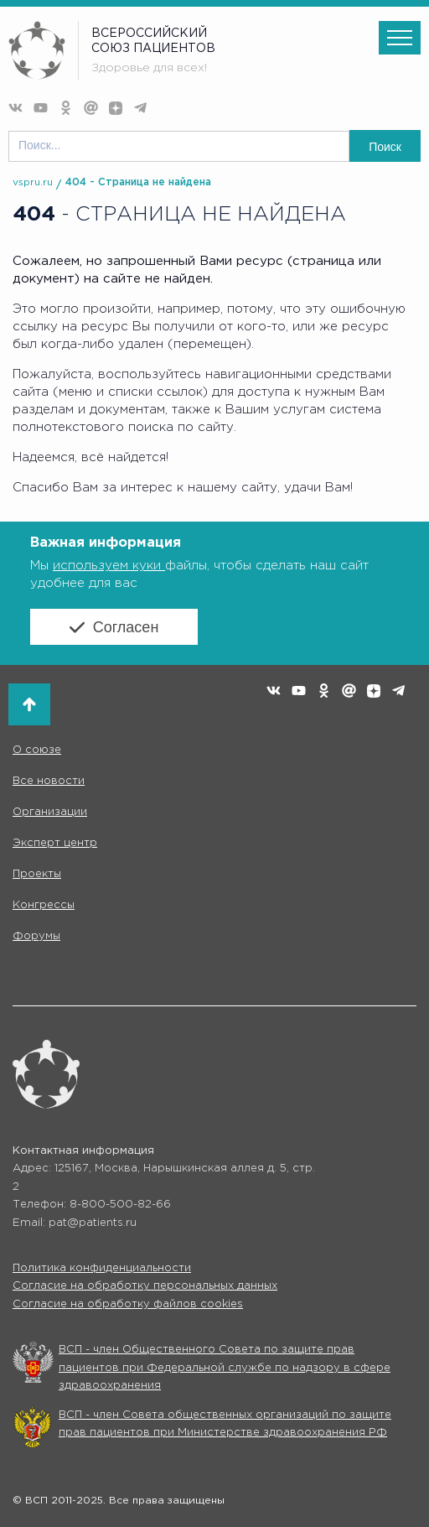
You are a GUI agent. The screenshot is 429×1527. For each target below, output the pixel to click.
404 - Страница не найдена (138, 182)
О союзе (37, 750)
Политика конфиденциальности (102, 1268)
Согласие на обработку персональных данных (145, 1286)
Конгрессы (44, 905)
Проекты (37, 874)
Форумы (36, 936)
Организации (50, 812)
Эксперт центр (55, 843)
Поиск (385, 146)
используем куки (109, 565)
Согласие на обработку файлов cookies (128, 1304)
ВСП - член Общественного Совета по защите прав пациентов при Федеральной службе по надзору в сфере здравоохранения (224, 1367)
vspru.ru (33, 182)
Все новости (49, 781)
